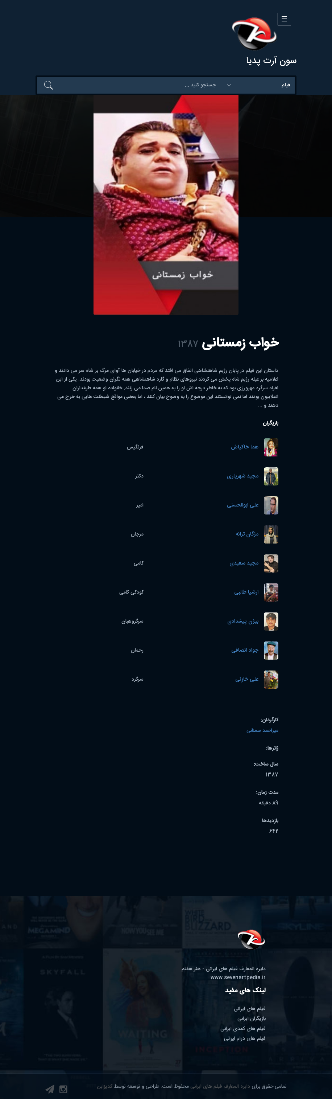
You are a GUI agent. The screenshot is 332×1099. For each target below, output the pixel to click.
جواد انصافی (244, 651)
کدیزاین (104, 1086)
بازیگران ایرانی (251, 1018)
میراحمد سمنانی (262, 730)
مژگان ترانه (247, 534)
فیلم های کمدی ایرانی (243, 1029)
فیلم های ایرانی (250, 1009)
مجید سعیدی (243, 563)
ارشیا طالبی (246, 593)
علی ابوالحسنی (242, 505)
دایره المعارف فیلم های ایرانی (220, 1086)
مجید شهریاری (242, 476)
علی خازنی (246, 680)
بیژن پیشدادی (242, 622)
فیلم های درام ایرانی (245, 1038)
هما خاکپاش (244, 447)
